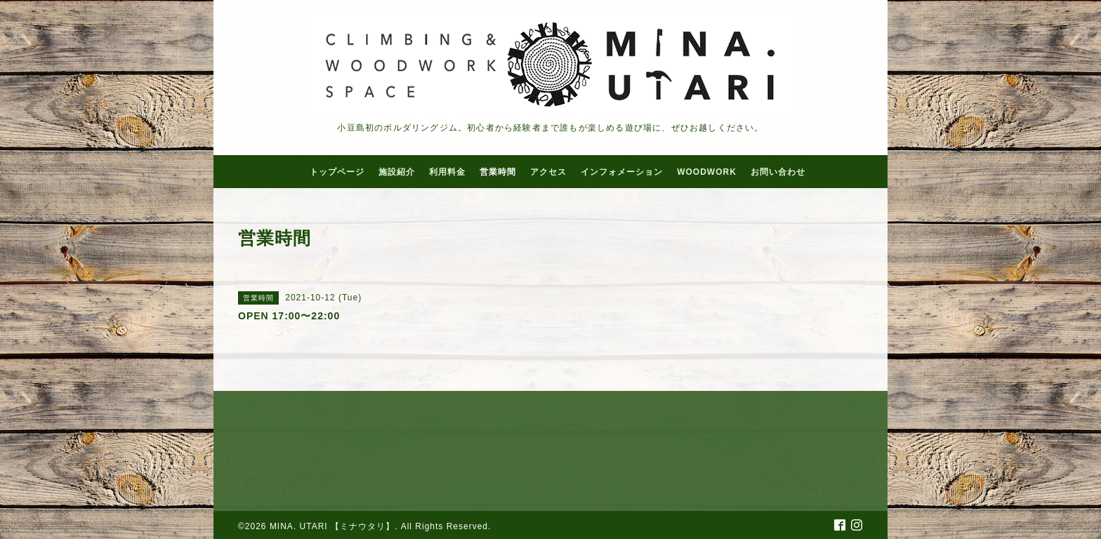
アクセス (548, 172)
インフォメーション (622, 172)
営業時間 (498, 172)
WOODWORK (707, 172)
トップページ (337, 172)
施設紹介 (396, 172)
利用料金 (447, 172)
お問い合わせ (778, 172)
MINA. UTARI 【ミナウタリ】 (332, 526)
